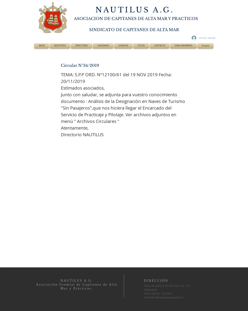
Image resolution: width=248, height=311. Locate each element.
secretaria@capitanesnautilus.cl (164, 297)
